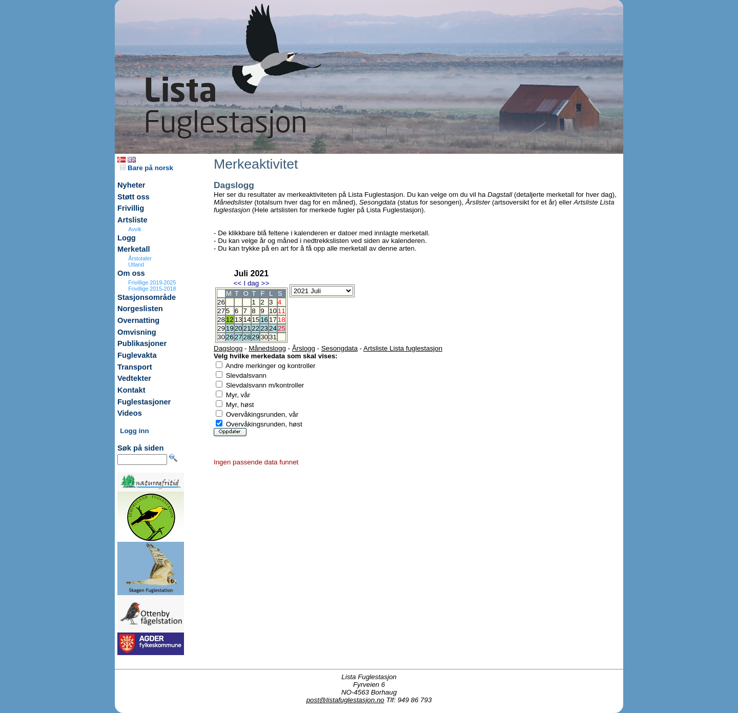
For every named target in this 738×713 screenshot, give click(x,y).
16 (264, 319)
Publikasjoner (142, 343)
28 (247, 337)
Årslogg (303, 348)
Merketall (133, 249)
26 (230, 337)
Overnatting (138, 320)
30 (264, 337)
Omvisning (136, 332)
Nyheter (131, 185)
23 (264, 328)
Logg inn (134, 431)
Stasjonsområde (146, 297)
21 (247, 328)
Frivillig (130, 208)
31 (273, 337)
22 (255, 328)
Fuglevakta (137, 355)
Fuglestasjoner (144, 402)
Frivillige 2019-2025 (152, 282)
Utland (136, 264)
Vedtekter (134, 378)
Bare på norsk (146, 168)
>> (265, 283)
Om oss (131, 273)
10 (273, 311)
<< (237, 283)
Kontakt (131, 390)
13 (238, 319)
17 (273, 319)
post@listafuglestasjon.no (345, 700)
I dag (251, 283)
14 (247, 319)
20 (238, 328)
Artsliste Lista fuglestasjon (402, 348)
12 (230, 319)
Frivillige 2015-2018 (152, 289)
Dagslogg (228, 348)
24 (273, 328)
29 (255, 337)
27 (238, 337)
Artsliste (132, 220)
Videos (129, 413)
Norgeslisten (140, 308)
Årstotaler (140, 258)
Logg (126, 238)
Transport (134, 367)
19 (230, 328)
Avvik (134, 229)
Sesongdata (339, 348)
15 (255, 319)
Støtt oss (133, 197)
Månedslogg (267, 348)
